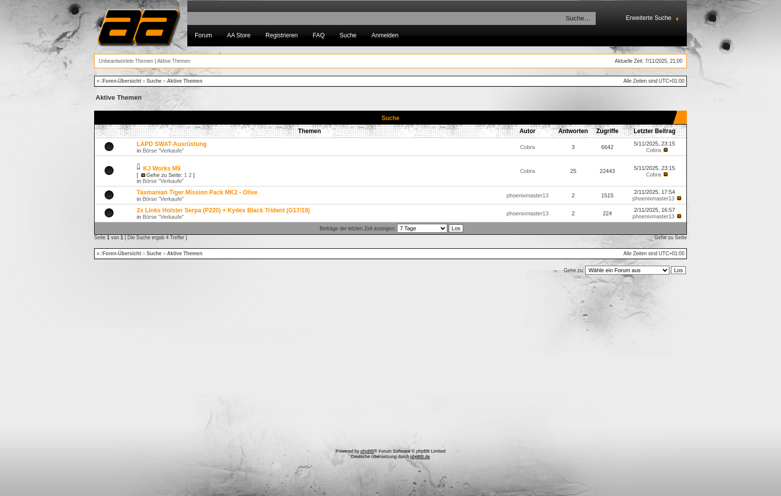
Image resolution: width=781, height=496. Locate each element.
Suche (348, 35)
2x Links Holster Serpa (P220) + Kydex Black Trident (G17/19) (223, 210)
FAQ (319, 35)
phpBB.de (420, 456)
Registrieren (281, 35)
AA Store (239, 35)
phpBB (367, 451)
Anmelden (385, 35)
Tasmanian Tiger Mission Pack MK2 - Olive (197, 192)
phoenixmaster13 (527, 195)
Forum (203, 35)
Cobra (527, 147)
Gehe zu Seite (670, 237)
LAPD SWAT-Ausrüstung (172, 144)
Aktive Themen (174, 61)
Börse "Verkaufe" (163, 151)
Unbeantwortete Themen (126, 61)
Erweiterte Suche (648, 17)
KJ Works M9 (161, 168)
